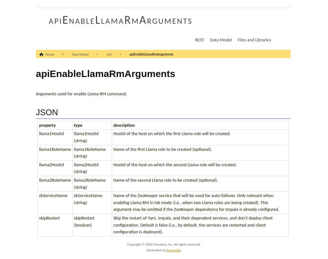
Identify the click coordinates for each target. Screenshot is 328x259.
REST (199, 40)
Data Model (221, 40)
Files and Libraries (254, 40)
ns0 (109, 54)
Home (49, 54)
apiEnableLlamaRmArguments (121, 20)
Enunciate (174, 250)
